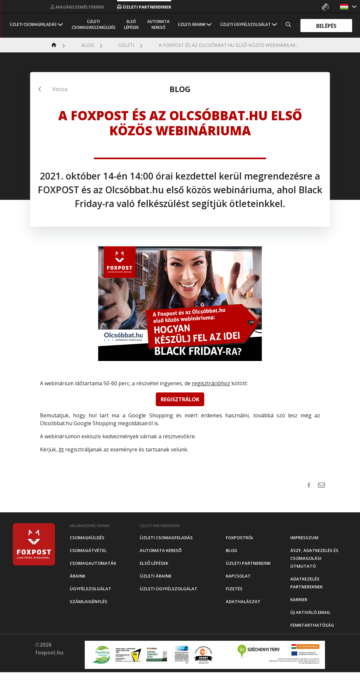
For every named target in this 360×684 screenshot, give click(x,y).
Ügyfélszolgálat (90, 589)
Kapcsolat (238, 576)
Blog (87, 45)
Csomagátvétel (88, 550)
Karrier (298, 599)
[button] (345, 6)
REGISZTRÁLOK (180, 399)
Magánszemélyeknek (77, 7)
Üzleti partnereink (248, 563)
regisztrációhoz (211, 383)
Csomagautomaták (93, 563)
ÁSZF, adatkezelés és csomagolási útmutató (314, 558)
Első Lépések (131, 24)
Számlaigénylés (88, 601)
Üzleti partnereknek (144, 7)
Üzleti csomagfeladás (33, 24)
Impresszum (304, 538)
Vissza (59, 89)
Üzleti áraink (192, 24)
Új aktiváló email (310, 612)
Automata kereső (158, 24)
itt (61, 449)
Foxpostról (240, 538)
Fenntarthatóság (312, 625)
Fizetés (234, 589)
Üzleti (126, 45)
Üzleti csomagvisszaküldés (94, 24)
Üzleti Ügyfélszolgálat (245, 24)
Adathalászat (243, 601)
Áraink (77, 576)
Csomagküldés (87, 538)
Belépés (326, 25)
